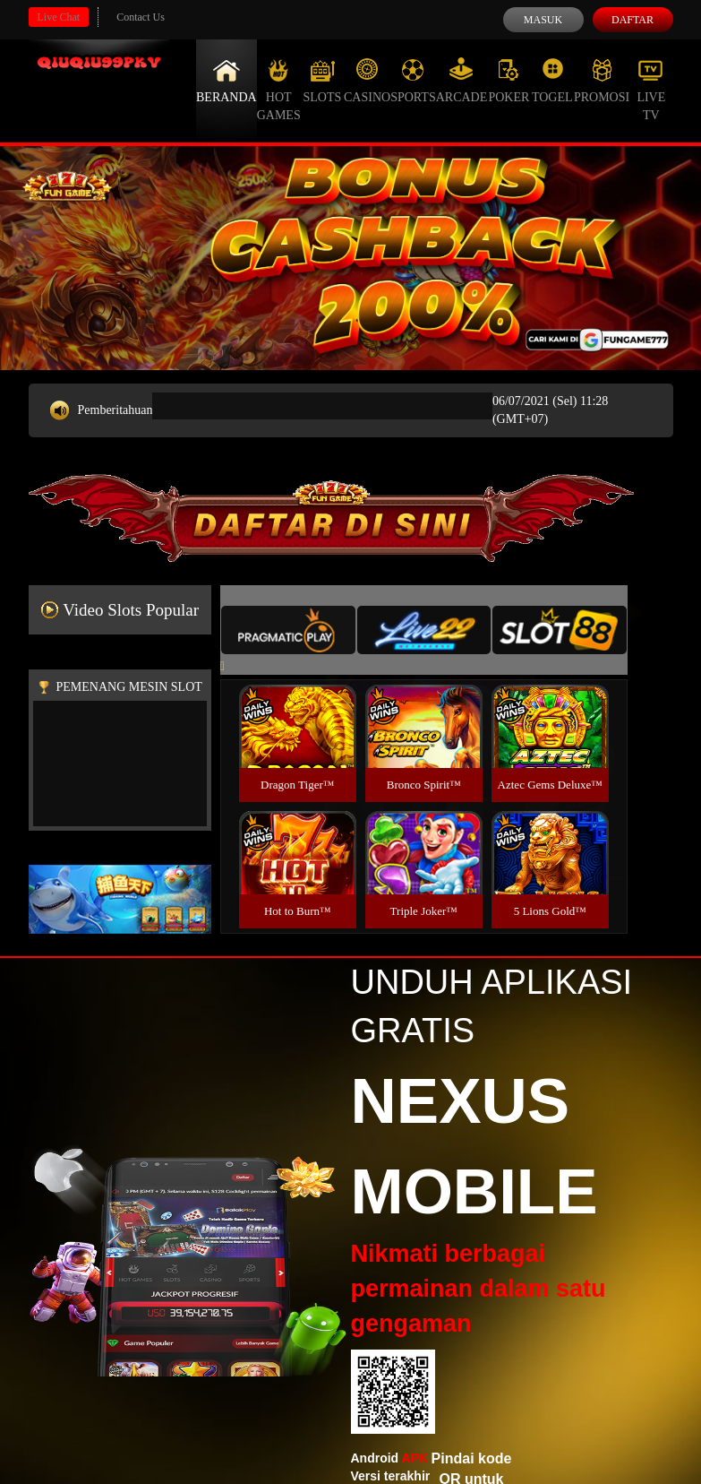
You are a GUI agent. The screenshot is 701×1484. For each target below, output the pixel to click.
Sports (413, 80)
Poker (508, 80)
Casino (367, 80)
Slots (322, 80)
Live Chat (59, 17)
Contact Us (140, 17)
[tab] (288, 630)
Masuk (543, 19)
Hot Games (279, 89)
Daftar (632, 19)
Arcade (462, 80)
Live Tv (651, 89)
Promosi (601, 80)
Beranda (226, 80)
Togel (552, 80)
